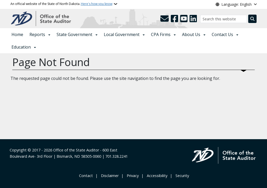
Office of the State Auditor (76, 150)
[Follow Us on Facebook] (174, 18)
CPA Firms (161, 34)
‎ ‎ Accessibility (156, 175)
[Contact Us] (164, 18)
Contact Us (222, 34)
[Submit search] (252, 19)
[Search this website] (223, 19)
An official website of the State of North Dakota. (61, 4)
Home (17, 34)
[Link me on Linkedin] (193, 18)
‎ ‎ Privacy (132, 175)
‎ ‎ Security (181, 175)
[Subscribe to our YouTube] (183, 18)
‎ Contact (85, 175)
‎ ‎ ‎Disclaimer (109, 175)
